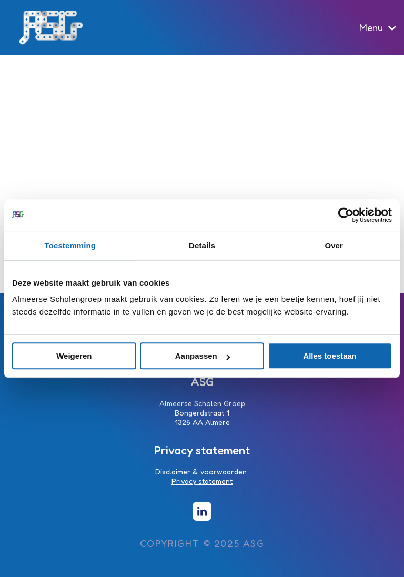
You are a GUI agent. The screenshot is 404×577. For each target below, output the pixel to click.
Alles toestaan (330, 355)
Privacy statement (202, 481)
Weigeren (74, 355)
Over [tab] (334, 245)
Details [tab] (202, 245)
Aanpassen (202, 355)
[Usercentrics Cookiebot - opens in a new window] (346, 215)
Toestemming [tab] (70, 245)
